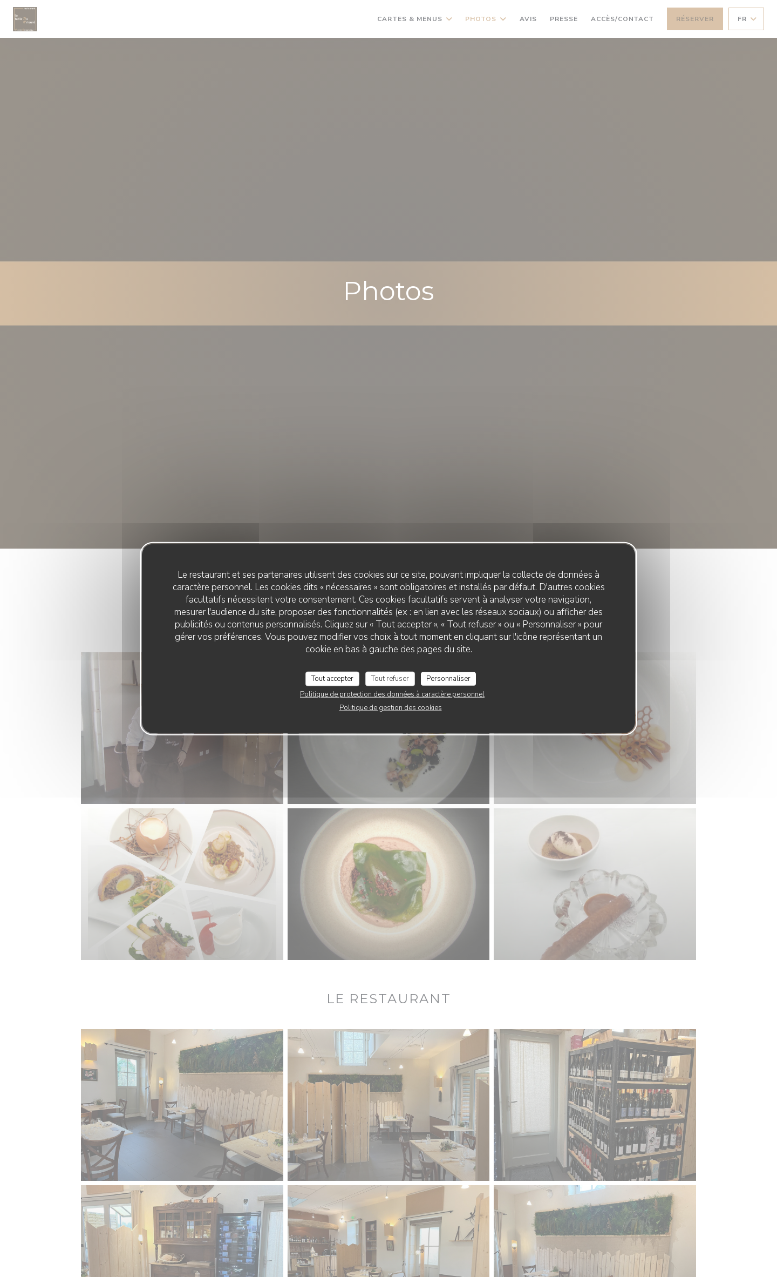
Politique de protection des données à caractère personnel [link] (392, 694)
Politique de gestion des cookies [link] (390, 708)
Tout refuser (390, 678)
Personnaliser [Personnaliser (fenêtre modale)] (448, 678)
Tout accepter (332, 678)
